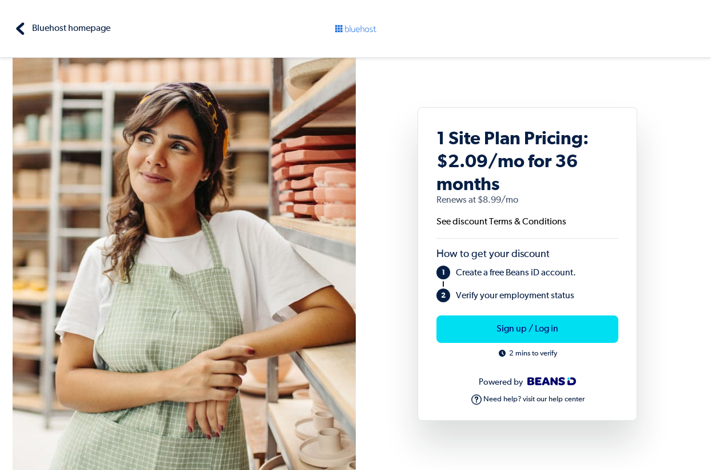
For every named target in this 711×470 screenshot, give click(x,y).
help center (567, 399)
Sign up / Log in (527, 329)
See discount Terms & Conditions (501, 222)
